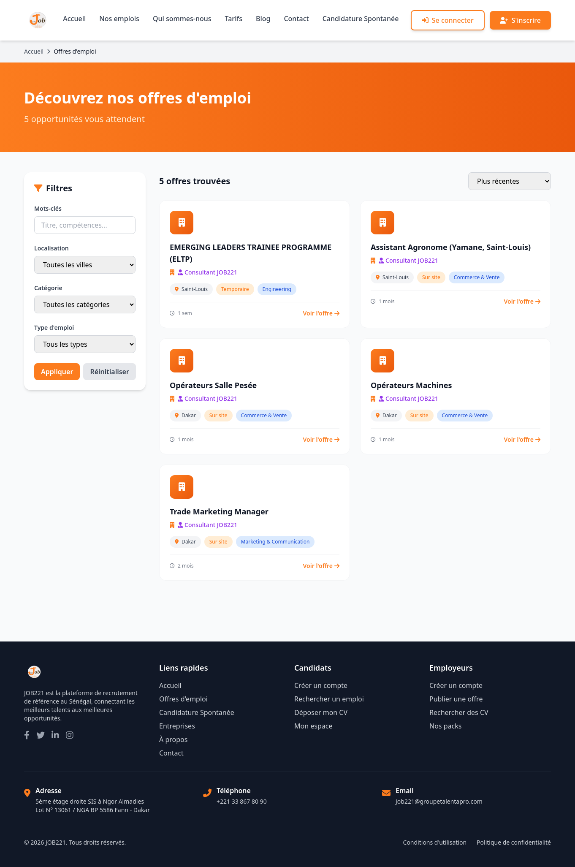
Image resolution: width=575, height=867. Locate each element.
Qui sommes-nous (182, 18)
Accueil (74, 18)
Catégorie (48, 288)
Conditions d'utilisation (435, 842)
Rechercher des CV (458, 712)
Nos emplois (119, 18)
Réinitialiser (109, 371)
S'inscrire (520, 20)
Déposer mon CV (320, 712)
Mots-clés (48, 208)
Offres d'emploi (183, 699)
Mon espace (313, 726)
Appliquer (57, 371)
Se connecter (448, 20)
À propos (173, 739)
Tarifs (233, 18)
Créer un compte (320, 685)
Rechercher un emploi (329, 699)
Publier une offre (456, 699)
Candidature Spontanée (361, 18)
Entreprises (177, 726)
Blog (263, 18)
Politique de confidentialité (514, 842)
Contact (296, 18)
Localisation (51, 248)
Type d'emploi (54, 327)
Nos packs (445, 726)
